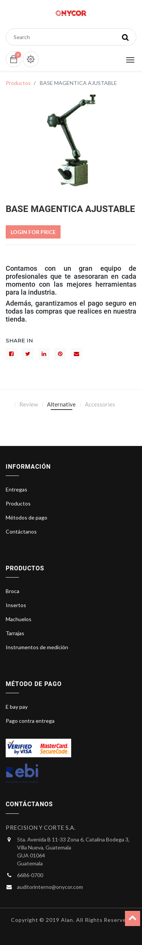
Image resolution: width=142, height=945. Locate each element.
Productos (18, 83)
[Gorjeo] (27, 353)
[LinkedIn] (44, 353)
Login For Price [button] (33, 232)
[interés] (60, 353)
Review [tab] (28, 404)
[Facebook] (11, 353)
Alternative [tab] (61, 404)
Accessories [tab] (100, 404)
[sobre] (76, 353)
